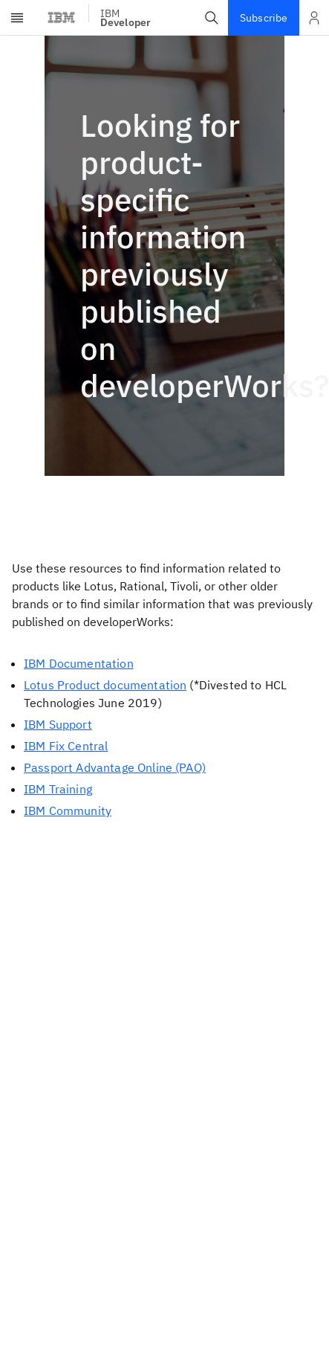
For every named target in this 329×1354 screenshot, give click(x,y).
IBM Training (58, 788)
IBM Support (58, 724)
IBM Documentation (79, 663)
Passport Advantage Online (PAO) (115, 767)
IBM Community (67, 810)
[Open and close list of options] (314, 17)
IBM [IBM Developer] (125, 18)
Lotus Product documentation (105, 684)
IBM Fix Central (66, 745)
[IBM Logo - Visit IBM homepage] (62, 17)
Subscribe (263, 18)
